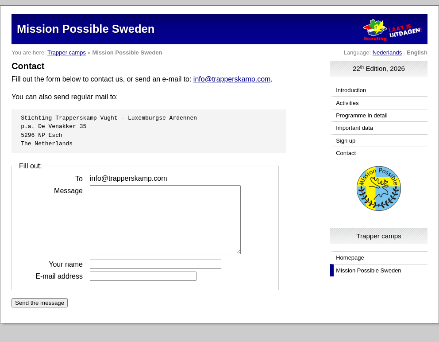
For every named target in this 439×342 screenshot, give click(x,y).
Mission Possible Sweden (368, 270)
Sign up (345, 140)
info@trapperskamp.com (232, 79)
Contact (346, 153)
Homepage (350, 257)
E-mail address (59, 289)
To (79, 178)
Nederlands (387, 52)
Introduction (351, 90)
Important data (354, 127)
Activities (347, 103)
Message (68, 190)
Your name (66, 277)
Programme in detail (361, 115)
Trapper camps (66, 52)
